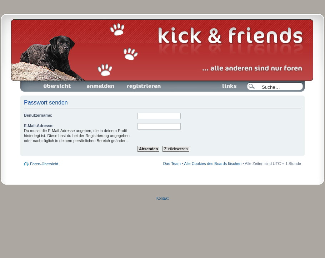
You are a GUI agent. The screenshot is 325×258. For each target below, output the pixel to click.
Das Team (172, 163)
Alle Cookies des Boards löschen (212, 163)
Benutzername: (38, 115)
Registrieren (143, 86)
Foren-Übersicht (57, 86)
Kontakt (162, 198)
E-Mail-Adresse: (39, 125)
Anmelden (100, 86)
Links (227, 86)
